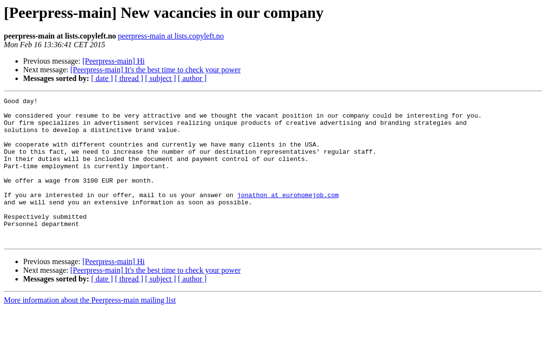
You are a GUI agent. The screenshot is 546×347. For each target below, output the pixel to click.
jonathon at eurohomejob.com (288, 215)
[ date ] (102, 78)
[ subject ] (160, 78)
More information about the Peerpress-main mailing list (90, 329)
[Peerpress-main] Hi (113, 61)
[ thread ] (129, 78)
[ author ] (192, 78)
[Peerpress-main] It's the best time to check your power (155, 70)
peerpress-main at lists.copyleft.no (171, 36)
